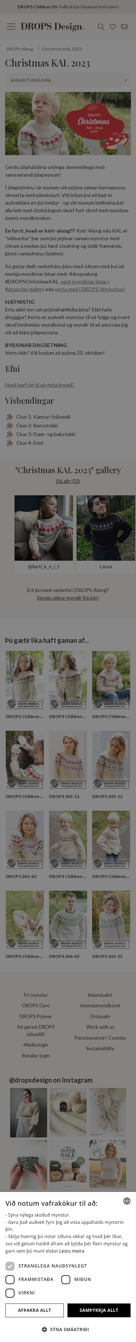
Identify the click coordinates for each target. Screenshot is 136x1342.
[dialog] (68, 1267)
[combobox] (127, 1201)
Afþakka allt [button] (34, 1310)
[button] (68, 1329)
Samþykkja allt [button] (98, 1310)
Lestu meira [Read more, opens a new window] (71, 1251)
